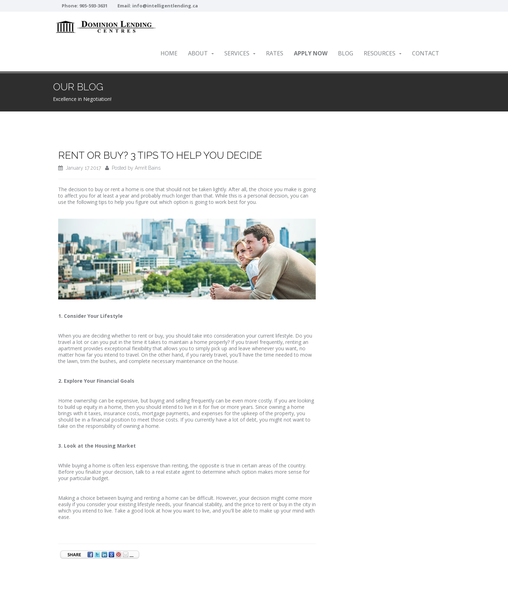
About (201, 53)
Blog (345, 53)
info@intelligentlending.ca (165, 5)
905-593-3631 (93, 5)
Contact (425, 53)
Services (239, 53)
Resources (382, 53)
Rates (274, 53)
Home (169, 53)
